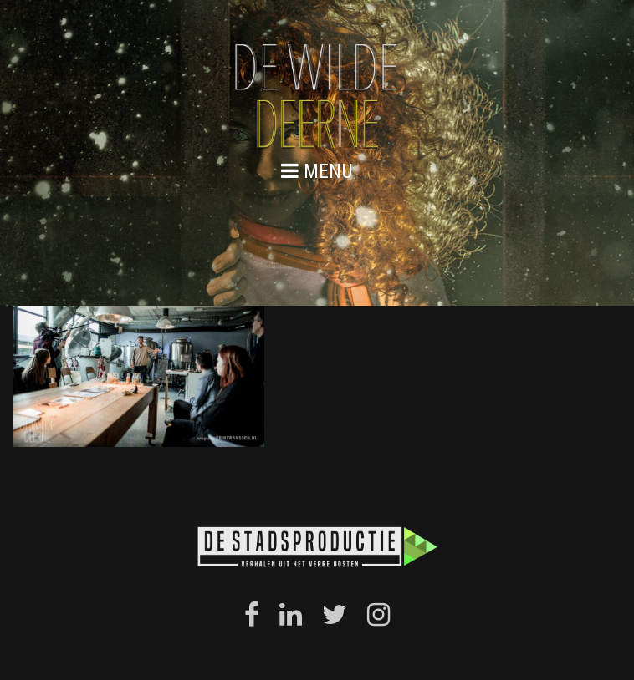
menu (317, 170)
